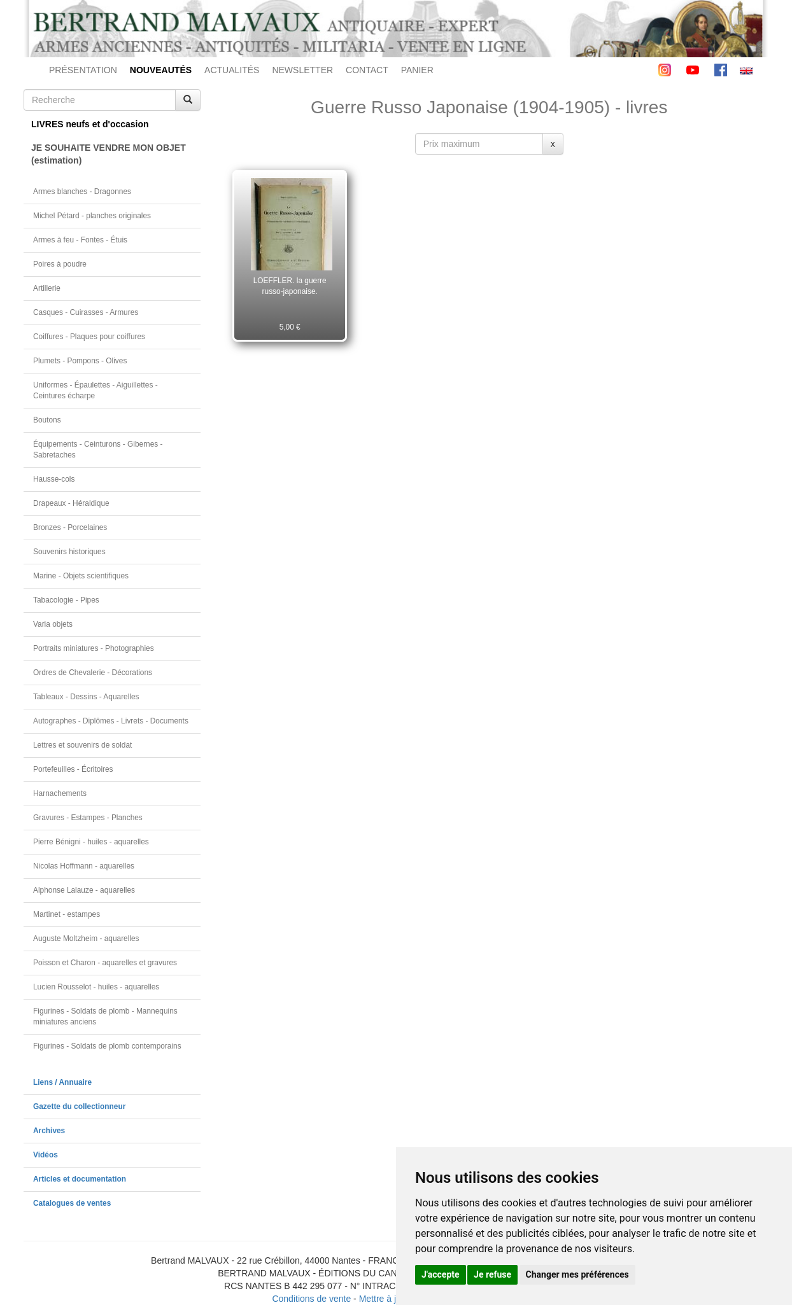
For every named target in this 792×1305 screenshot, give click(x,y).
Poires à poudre (60, 264)
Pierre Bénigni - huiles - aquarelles (91, 841)
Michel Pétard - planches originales (92, 215)
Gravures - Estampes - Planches (88, 817)
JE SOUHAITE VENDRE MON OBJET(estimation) (108, 154)
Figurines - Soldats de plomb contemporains (107, 1046)
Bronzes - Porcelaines (70, 527)
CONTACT (367, 70)
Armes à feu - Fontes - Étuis (80, 239)
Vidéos (45, 1154)
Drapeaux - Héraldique (71, 503)
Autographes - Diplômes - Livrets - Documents (110, 720)
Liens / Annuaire (62, 1082)
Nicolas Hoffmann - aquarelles (83, 866)
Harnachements (60, 793)
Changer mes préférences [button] (577, 1274)
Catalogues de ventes (72, 1203)
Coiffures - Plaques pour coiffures (89, 336)
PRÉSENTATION (83, 70)
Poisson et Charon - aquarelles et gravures (105, 962)
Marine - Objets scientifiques (81, 575)
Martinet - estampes (66, 914)
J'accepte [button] (440, 1274)
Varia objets (53, 624)
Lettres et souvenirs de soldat (82, 745)
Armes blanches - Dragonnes (82, 191)
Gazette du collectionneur (79, 1106)
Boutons (47, 419)
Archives (49, 1130)
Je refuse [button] (492, 1274)
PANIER (417, 70)
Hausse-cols (53, 479)
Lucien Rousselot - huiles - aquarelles (96, 986)
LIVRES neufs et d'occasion (90, 124)
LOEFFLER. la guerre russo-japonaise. (290, 286)
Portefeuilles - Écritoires (73, 769)
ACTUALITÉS (231, 70)
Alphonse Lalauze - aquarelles (84, 890)
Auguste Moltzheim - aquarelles (86, 938)
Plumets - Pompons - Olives (80, 360)
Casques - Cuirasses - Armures (85, 312)
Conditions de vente (311, 1299)
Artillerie (46, 288)
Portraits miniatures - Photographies (93, 648)
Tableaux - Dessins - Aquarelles (86, 696)
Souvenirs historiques (69, 551)
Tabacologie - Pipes (66, 600)
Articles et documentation (79, 1179)
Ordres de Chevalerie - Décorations (92, 672)
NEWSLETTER (302, 70)
